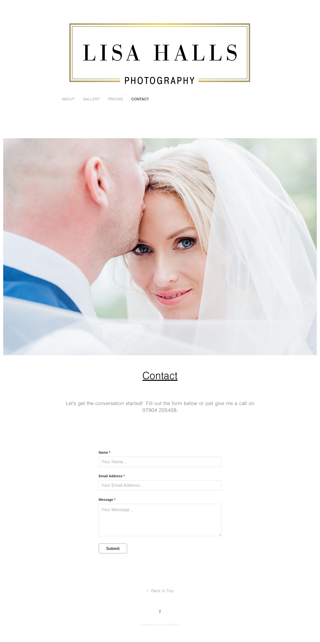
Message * (107, 499)
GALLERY (91, 99)
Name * (104, 452)
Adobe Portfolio (168, 625)
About (68, 99)
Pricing (115, 99)
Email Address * (112, 476)
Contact (140, 99)
